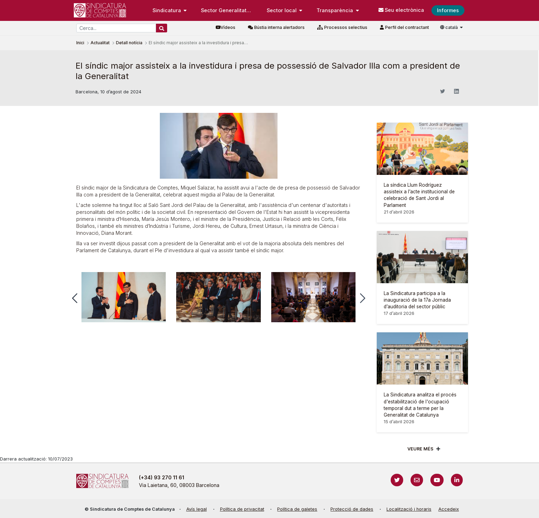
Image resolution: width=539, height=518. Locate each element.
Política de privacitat (242, 509)
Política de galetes (297, 509)
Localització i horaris (408, 509)
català (449, 27)
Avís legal (196, 509)
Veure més (420, 448)
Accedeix (448, 509)
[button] (75, 298)
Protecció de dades (351, 509)
